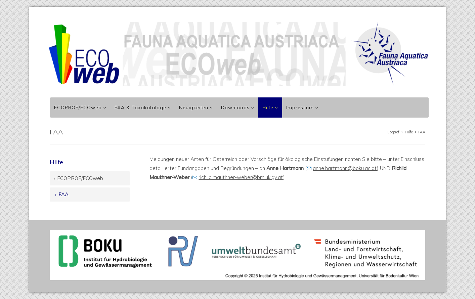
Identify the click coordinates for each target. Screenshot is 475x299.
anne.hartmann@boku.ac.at (345, 168)
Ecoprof (393, 132)
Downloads (235, 107)
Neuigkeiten (193, 107)
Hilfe (267, 107)
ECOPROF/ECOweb (78, 107)
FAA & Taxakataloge (140, 107)
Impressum (300, 107)
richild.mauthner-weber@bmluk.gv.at (241, 177)
